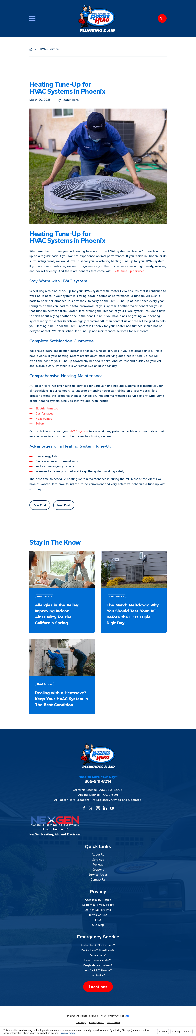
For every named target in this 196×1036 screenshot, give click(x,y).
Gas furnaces (44, 413)
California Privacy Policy (98, 905)
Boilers (40, 423)
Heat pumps (43, 418)
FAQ (98, 920)
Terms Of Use (98, 915)
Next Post (63, 505)
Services (98, 860)
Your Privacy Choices (115, 1016)
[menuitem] (81, 1022)
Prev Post (39, 505)
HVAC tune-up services (128, 271)
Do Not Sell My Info (98, 910)
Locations (98, 986)
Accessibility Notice (98, 900)
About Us (98, 854)
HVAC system (79, 431)
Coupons (98, 869)
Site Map (98, 925)
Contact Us (98, 879)
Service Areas (98, 875)
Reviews (98, 864)
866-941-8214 (98, 781)
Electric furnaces (46, 408)
